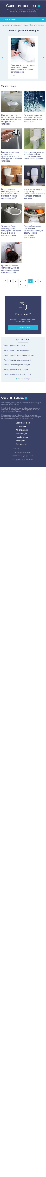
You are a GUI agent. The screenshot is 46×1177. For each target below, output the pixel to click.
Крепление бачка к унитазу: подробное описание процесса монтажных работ (11, 257)
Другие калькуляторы (23, 379)
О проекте (15, 448)
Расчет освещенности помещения (17, 374)
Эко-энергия (21, 444)
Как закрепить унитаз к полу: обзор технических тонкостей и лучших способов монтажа (34, 182)
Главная (7, 25)
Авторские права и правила (21, 452)
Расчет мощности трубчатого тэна (17, 360)
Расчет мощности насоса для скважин (19, 355)
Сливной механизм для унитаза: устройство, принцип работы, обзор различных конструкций (34, 220)
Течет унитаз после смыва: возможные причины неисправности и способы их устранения (23, 55)
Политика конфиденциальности (23, 456)
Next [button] (43, 58)
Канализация (22, 430)
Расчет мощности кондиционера (17, 350)
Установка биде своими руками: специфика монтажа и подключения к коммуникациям (11, 219)
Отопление (21, 426)
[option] (23, 57)
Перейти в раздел (23, 328)
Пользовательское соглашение (22, 459)
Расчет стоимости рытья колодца (17, 365)
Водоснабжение (23, 423)
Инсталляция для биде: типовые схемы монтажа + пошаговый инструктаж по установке (11, 108)
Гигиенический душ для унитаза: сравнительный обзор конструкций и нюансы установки (11, 145)
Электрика (20, 441)
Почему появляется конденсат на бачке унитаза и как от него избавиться (34, 107)
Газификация (22, 437)
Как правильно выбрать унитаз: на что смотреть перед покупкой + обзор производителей (11, 182)
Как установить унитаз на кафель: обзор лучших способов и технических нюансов (34, 144)
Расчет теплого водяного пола (16, 369)
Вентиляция (21, 433)
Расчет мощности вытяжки (14, 346)
